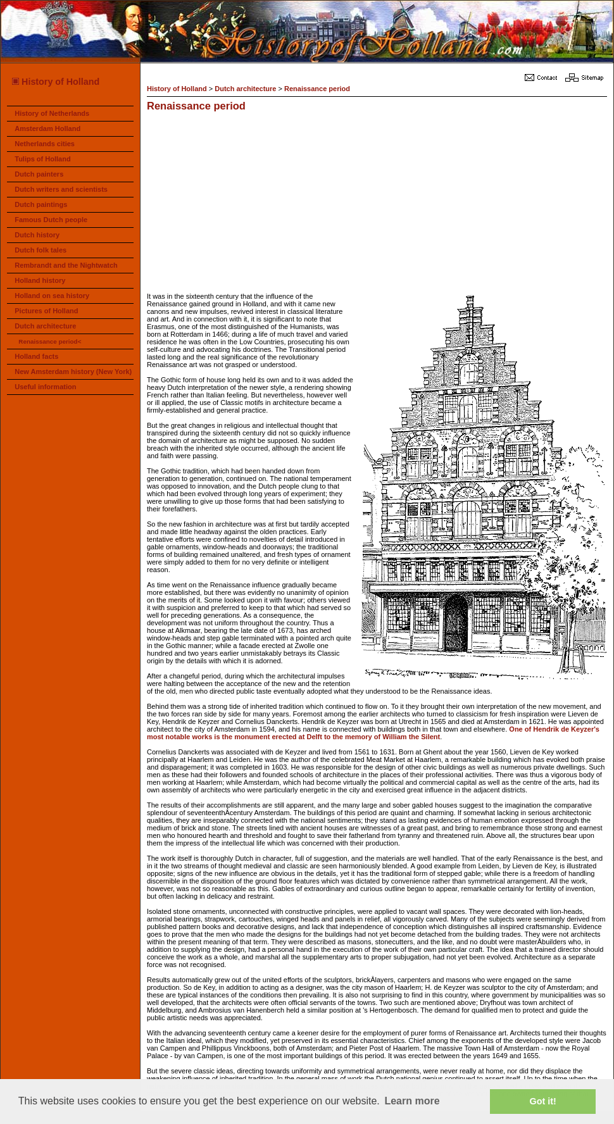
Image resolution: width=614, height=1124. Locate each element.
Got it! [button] (543, 1101)
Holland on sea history (52, 295)
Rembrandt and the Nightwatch (66, 265)
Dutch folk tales (40, 250)
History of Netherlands (52, 113)
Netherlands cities (45, 143)
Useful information (45, 386)
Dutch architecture (45, 326)
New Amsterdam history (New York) (73, 371)
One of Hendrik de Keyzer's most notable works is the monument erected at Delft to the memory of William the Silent (373, 732)
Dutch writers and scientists (61, 189)
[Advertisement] (275, 203)
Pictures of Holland (46, 311)
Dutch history (37, 235)
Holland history (40, 280)
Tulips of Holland (42, 159)
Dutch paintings (41, 204)
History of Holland (55, 82)
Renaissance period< (49, 341)
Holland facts (36, 356)
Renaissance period (317, 88)
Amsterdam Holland (47, 128)
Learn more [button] (411, 1101)
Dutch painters (39, 174)
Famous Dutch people (51, 219)
